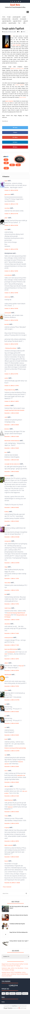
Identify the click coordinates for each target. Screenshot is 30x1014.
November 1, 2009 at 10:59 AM (12, 537)
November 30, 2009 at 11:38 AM (12, 882)
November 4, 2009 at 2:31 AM (12, 796)
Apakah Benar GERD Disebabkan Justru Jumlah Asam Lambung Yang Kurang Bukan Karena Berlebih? (15, 974)
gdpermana (7, 194)
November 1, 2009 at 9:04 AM (12, 471)
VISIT (6, 654)
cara (7, 993)
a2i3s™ (6, 217)
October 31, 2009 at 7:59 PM (11, 308)
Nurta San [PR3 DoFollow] (11, 649)
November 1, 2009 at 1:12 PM (12, 578)
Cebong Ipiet (8, 312)
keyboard (10, 807)
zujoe (6, 180)
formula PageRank (19, 84)
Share (15, 132)
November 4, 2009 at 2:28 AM (12, 782)
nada (6, 229)
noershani (7, 208)
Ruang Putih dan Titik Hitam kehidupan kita (19, 932)
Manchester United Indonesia (12, 440)
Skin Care (7, 786)
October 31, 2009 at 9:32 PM (11, 344)
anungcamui (8, 541)
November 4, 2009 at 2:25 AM (12, 766)
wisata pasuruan (9, 637)
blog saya (21, 665)
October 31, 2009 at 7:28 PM (11, 271)
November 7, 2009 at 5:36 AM (12, 856)
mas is (6, 770)
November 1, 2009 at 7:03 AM (12, 448)
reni (6, 525)
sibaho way (7, 297)
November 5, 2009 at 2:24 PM (12, 823)
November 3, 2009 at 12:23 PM (12, 750)
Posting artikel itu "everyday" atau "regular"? (19, 941)
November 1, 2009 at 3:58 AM (12, 424)
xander (6, 378)
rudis (6, 417)
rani (6, 755)
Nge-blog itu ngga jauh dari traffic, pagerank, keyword (19, 907)
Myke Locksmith (9, 845)
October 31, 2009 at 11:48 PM (12, 401)
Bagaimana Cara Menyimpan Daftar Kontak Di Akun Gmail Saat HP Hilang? (15, 965)
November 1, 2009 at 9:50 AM (12, 521)
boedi (6, 739)
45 (19, 31)
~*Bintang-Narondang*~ (11, 348)
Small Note (15, 4)
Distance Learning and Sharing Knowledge (15, 748)
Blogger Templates (8, 1008)
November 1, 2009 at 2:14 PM (12, 590)
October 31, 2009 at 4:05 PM (11, 190)
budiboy (7, 511)
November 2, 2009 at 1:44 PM (12, 658)
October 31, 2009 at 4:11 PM (11, 204)
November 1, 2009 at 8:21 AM (12, 459)
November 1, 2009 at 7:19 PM (12, 604)
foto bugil (19, 993)
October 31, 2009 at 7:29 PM (11, 292)
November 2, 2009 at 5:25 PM (12, 670)
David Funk (7, 475)
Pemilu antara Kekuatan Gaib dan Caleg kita (19, 915)
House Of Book (22, 97)
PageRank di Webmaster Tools (17, 68)
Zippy (6, 567)
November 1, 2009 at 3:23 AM (12, 413)
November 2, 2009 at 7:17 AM (12, 645)
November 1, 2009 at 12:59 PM (12, 562)
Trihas (6, 815)
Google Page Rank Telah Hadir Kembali (14, 410)
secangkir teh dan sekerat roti (12, 464)
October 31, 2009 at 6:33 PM (11, 225)
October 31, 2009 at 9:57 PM (11, 373)
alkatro (6, 663)
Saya (11, 36)
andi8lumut (7, 405)
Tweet (15, 127)
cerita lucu (12, 993)
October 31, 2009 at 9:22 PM (11, 320)
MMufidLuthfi (8, 674)
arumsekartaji (8, 275)
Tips (3, 993)
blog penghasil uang (10, 389)
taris (6, 452)
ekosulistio (7, 623)
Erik (5, 594)
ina (5, 704)
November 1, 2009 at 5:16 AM (12, 436)
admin (5, 156)
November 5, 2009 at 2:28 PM (12, 841)
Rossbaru (7, 429)
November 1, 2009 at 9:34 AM (12, 507)
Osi (5, 727)
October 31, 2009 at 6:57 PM (11, 249)
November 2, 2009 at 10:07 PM (12, 700)
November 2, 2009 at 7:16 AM (12, 633)
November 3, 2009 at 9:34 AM (12, 711)
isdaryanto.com (21, 775)
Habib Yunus (8, 608)
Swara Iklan (7, 582)
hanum (6, 861)
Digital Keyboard (9, 800)
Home (3, 1001)
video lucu (25, 993)
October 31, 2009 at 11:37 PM (12, 385)
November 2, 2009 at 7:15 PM (12, 686)
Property (7, 827)
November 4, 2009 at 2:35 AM (12, 811)
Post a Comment (7, 886)
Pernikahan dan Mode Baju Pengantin (17, 923)
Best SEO (7, 324)
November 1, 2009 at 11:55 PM (12, 619)
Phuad (6, 690)
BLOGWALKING (11, 652)
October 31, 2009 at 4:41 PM (11, 213)
